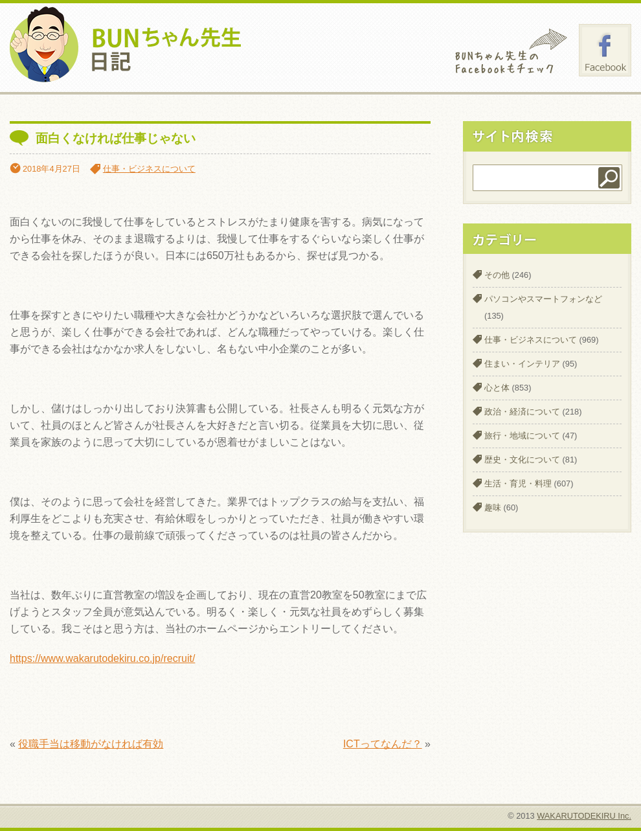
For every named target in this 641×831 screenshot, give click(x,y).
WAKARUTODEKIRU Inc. (584, 816)
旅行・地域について (522, 435)
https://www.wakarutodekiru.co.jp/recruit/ (102, 658)
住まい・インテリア (522, 364)
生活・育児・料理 (518, 483)
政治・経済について (522, 411)
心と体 (497, 388)
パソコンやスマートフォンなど (543, 299)
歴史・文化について (522, 459)
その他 (497, 275)
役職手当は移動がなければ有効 (90, 743)
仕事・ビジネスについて (149, 169)
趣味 (492, 507)
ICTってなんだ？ (382, 743)
